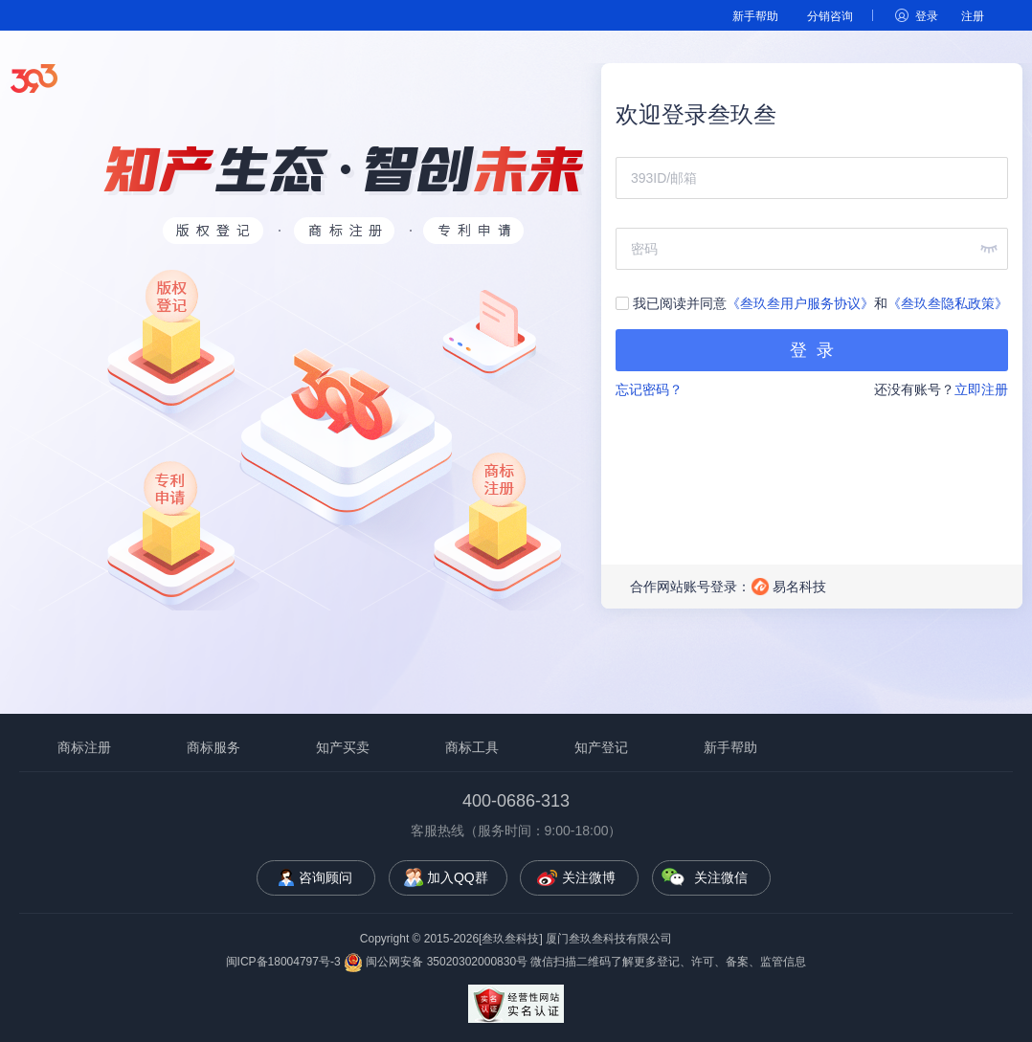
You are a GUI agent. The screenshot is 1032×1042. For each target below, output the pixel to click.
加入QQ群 (457, 877)
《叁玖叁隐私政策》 (947, 303)
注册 (972, 16)
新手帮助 (755, 16)
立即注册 (981, 389)
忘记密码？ (649, 389)
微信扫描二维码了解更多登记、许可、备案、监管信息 (668, 961)
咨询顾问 (325, 877)
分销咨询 (830, 16)
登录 (926, 16)
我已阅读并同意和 (812, 303)
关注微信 (721, 877)
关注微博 (589, 877)
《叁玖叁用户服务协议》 (800, 303)
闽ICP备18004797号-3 (283, 961)
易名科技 (799, 586)
